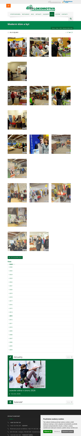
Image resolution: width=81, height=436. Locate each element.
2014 (10, 312)
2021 (10, 286)
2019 (10, 293)
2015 (10, 308)
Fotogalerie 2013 (15, 257)
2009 (10, 331)
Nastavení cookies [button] (67, 431)
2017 (10, 301)
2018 (10, 297)
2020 (10, 289)
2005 (10, 346)
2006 (10, 342)
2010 (10, 327)
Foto (57, 28)
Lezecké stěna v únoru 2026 (22, 390)
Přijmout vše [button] (47, 431)
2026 (10, 267)
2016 (10, 304)
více (70, 357)
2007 (10, 338)
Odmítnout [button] (57, 431)
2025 (10, 271)
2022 (10, 282)
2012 (10, 319)
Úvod (53, 28)
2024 (10, 274)
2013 (61, 28)
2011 (10, 323)
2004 (10, 350)
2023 (10, 278)
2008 (10, 335)
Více (70, 402)
